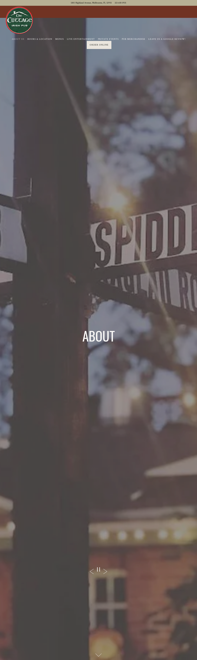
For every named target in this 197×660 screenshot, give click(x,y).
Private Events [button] (108, 39)
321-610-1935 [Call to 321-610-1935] (120, 2)
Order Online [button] (99, 44)
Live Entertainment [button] (81, 39)
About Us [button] (18, 39)
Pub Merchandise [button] (133, 39)
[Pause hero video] (98, 569)
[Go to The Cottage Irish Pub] (91, 3)
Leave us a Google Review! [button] (166, 39)
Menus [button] (59, 39)
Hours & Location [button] (39, 39)
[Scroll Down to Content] (98, 655)
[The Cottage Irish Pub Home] (19, 20)
